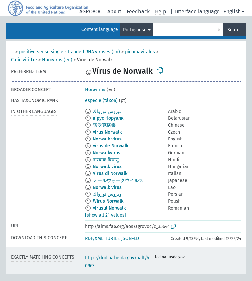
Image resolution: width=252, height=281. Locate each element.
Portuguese (135, 30)
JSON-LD (130, 238)
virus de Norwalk (110, 146)
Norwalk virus (107, 139)
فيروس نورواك (107, 111)
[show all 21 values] (105, 215)
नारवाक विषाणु (106, 160)
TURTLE (112, 238)
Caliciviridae (24, 60)
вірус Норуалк (108, 118)
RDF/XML (94, 238)
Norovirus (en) (57, 60)
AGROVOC (90, 11)
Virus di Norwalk (110, 173)
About (114, 11)
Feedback (138, 11)
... (12, 52)
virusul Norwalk (109, 208)
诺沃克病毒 (104, 125)
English (232, 11)
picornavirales (140, 52)
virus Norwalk (107, 132)
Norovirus (95, 89)
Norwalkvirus (106, 153)
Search (234, 30)
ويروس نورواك (107, 194)
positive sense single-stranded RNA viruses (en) (69, 52)
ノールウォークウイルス (118, 180)
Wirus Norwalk (108, 201)
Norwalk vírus (107, 166)
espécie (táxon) (101, 100)
